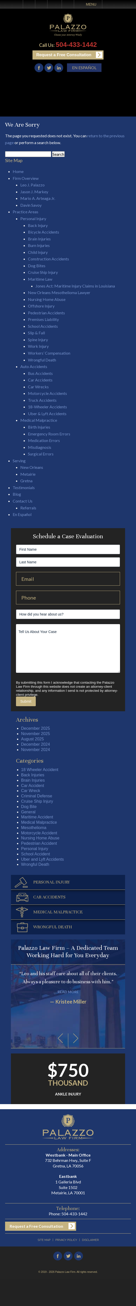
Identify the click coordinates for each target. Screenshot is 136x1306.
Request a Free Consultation (63, 55)
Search (68, 4)
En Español (84, 67)
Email (54, 4)
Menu (91, 4)
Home (29, 4)
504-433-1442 (76, 44)
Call (41, 4)
